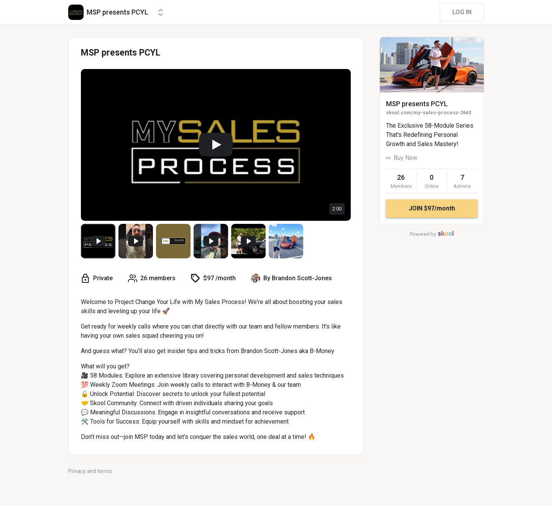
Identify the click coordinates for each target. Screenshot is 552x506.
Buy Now (405, 157)
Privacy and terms (90, 471)
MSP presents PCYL (417, 104)
